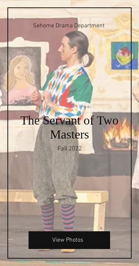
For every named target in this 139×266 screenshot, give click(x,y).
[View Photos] (69, 240)
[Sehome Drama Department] (69, 26)
